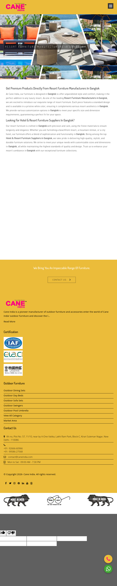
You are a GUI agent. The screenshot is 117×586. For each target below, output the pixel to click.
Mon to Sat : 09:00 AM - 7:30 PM (24, 462)
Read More (9, 321)
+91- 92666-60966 (13, 448)
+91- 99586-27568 (13, 451)
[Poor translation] (11, 533)
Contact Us (59, 287)
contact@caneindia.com (20, 456)
